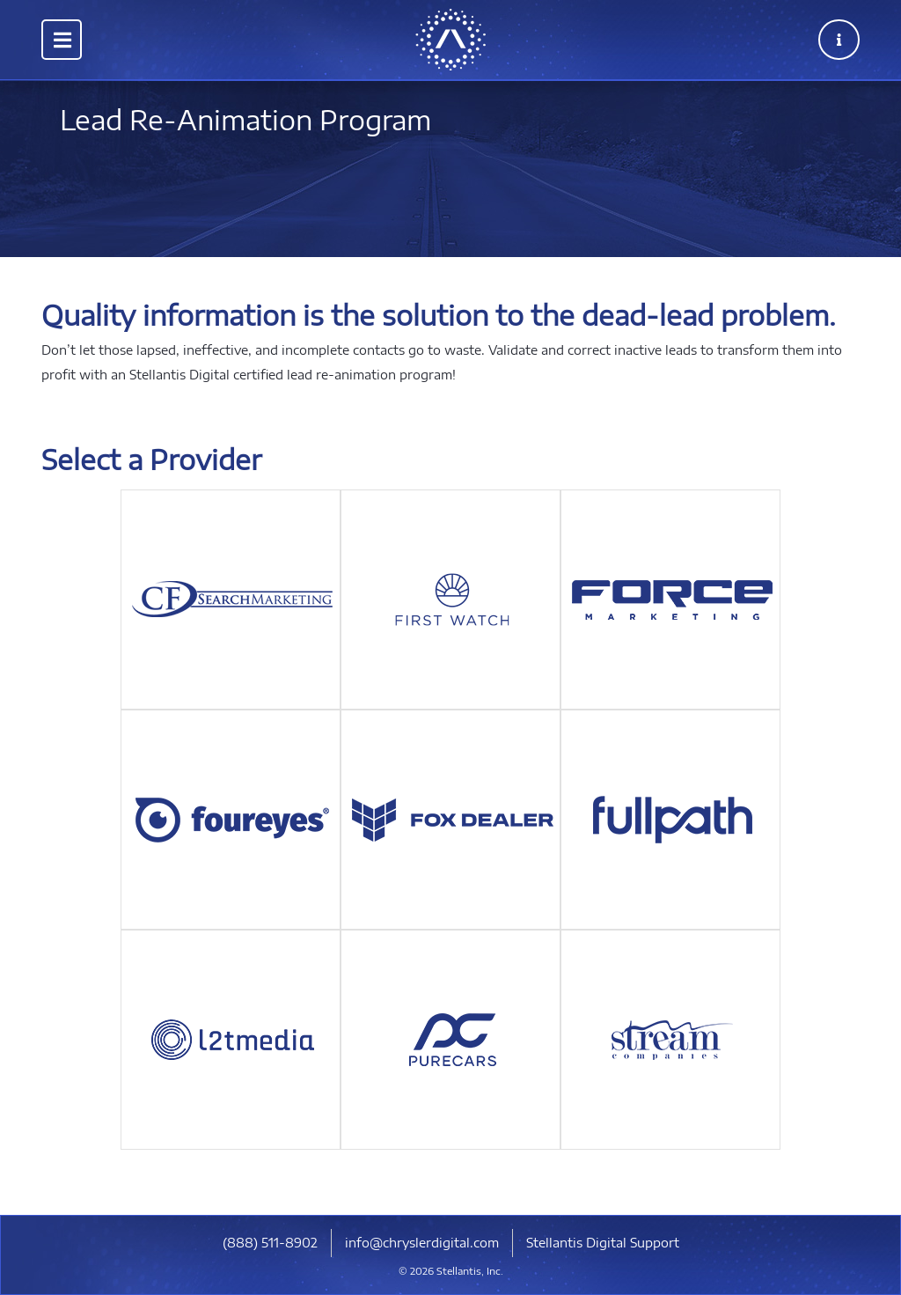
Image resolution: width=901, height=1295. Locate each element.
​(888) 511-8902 (270, 1242)
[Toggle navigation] (61, 39)
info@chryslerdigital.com (422, 1242)
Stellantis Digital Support (602, 1242)
